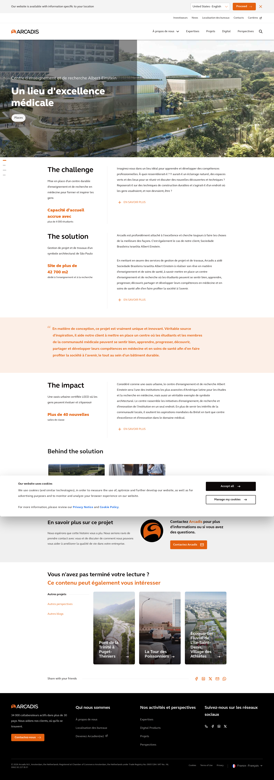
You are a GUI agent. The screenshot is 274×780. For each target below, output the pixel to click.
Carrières (253, 18)
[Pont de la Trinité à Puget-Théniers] (114, 628)
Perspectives (246, 31)
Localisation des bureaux (215, 18)
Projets (210, 31)
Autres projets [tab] (57, 594)
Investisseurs (180, 18)
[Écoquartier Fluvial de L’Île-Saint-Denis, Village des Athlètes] (205, 628)
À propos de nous (163, 31)
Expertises (192, 31)
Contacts (239, 18)
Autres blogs (55, 614)
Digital (226, 31)
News (195, 18)
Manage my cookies (227, 763)
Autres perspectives (60, 604)
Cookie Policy (109, 771)
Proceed (241, 6)
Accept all (227, 750)
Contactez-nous (25, 737)
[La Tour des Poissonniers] (160, 628)
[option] (137, 345)
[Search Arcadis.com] (261, 31)
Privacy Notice (83, 771)
